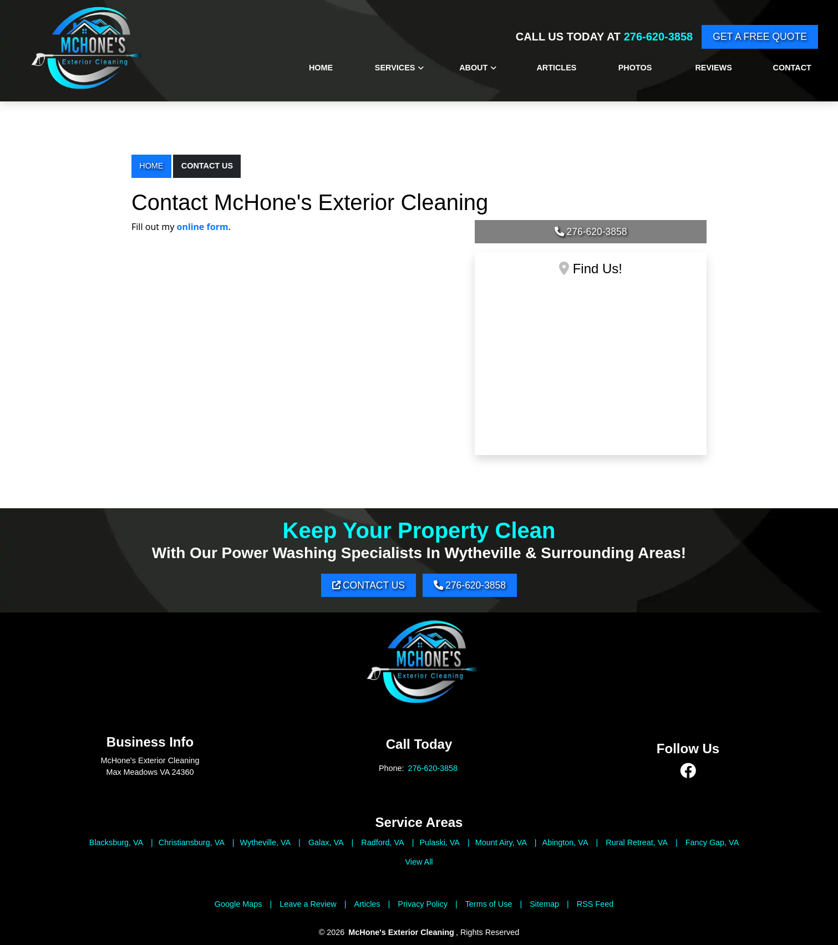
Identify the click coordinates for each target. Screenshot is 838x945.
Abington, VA (565, 842)
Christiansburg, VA (192, 842)
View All (419, 861)
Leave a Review (308, 904)
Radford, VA (382, 842)
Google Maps (238, 904)
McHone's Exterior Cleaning (401, 932)
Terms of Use (488, 904)
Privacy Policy (423, 904)
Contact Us (207, 165)
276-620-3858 (658, 36)
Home (151, 165)
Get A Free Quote (760, 36)
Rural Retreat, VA (637, 842)
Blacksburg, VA (116, 842)
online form (202, 227)
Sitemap (544, 904)
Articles (367, 904)
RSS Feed (595, 904)
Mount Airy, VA (501, 842)
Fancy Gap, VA (712, 842)
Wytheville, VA (265, 842)
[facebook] (688, 771)
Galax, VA (326, 842)
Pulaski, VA (439, 842)
